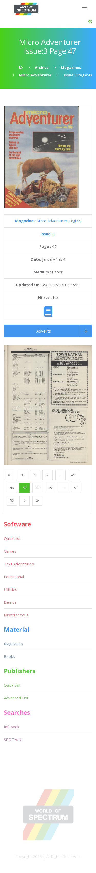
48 (37, 487)
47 (25, 487)
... (60, 475)
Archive (42, 67)
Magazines (71, 67)
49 (50, 487)
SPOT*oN (12, 739)
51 (76, 487)
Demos (10, 602)
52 (12, 500)
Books (9, 656)
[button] (90, 21)
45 (73, 475)
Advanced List (16, 697)
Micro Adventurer (35, 75)
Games (10, 551)
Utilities (10, 589)
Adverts (43, 331)
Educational (14, 576)
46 (12, 487)
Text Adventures (19, 563)
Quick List (12, 538)
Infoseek (11, 726)
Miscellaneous (16, 614)
